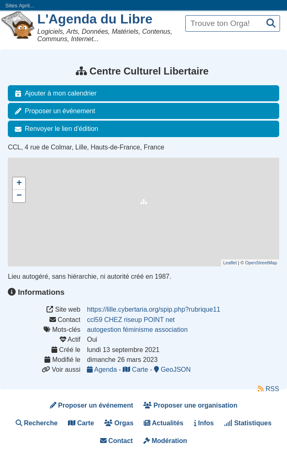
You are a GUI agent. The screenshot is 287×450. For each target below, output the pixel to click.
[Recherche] (270, 23)
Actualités (163, 423)
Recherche (37, 423)
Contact (116, 440)
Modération (165, 440)
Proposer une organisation (190, 405)
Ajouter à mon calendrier (54, 93)
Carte (136, 369)
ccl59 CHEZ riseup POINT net (131, 319)
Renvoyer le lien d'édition (55, 129)
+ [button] (19, 183)
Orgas (118, 423)
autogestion (104, 329)
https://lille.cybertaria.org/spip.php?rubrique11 (153, 309)
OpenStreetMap (261, 262)
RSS (268, 388)
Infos (204, 423)
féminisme (138, 329)
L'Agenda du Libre (95, 19)
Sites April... (19, 5)
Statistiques (247, 423)
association (171, 329)
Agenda (103, 369)
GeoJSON (172, 369)
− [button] (19, 196)
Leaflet (230, 262)
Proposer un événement (53, 111)
